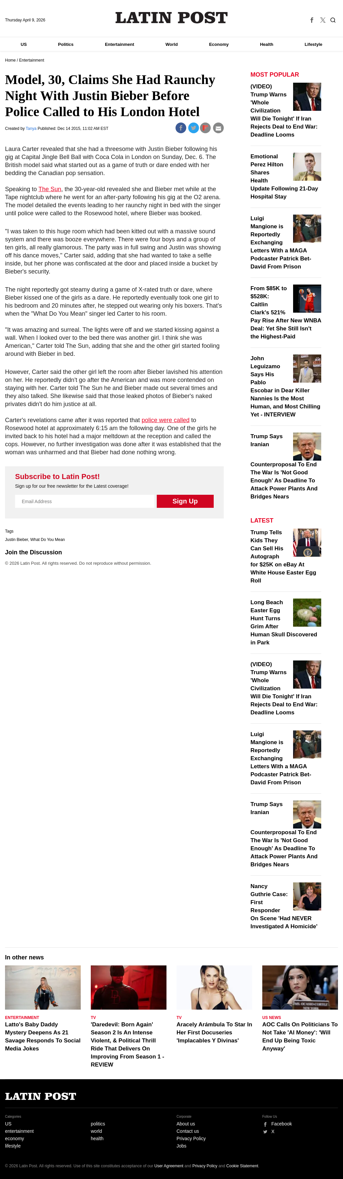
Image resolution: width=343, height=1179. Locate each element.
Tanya (32, 128)
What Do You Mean (47, 539)
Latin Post (172, 17)
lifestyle (13, 1146)
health (97, 1138)
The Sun (50, 189)
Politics (65, 44)
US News (271, 1017)
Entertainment (119, 44)
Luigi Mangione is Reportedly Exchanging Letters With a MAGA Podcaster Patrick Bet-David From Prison (281, 242)
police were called (166, 420)
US (24, 44)
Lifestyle (314, 44)
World (171, 44)
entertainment (19, 1131)
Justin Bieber (16, 539)
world (96, 1131)
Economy (219, 44)
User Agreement (169, 1166)
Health (266, 44)
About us (186, 1123)
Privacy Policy (191, 1138)
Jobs (182, 1146)
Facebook (281, 1123)
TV (93, 1017)
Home (10, 60)
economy (14, 1138)
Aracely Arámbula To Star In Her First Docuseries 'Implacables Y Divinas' (214, 1032)
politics (98, 1123)
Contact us (188, 1131)
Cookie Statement (242, 1166)
